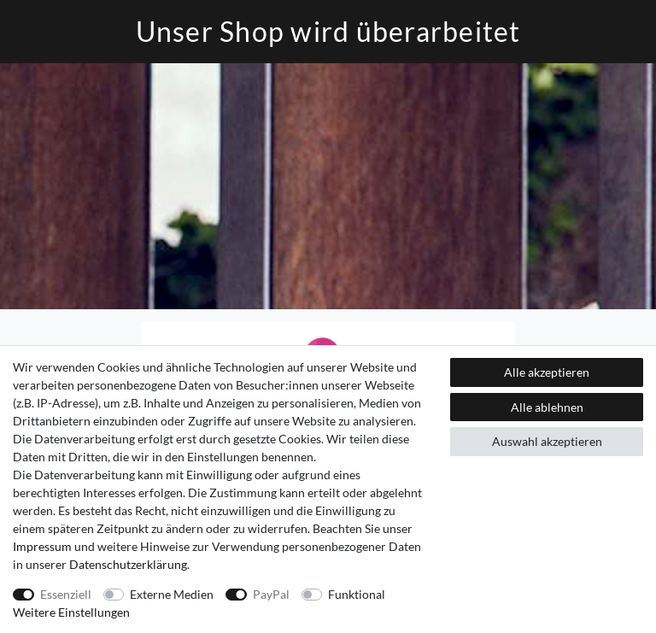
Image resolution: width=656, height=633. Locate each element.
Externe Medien (172, 594)
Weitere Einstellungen (71, 612)
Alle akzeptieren (546, 372)
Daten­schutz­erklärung (128, 564)
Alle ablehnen (547, 407)
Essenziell (65, 594)
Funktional (356, 594)
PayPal (271, 594)
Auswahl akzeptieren (547, 441)
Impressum (42, 546)
